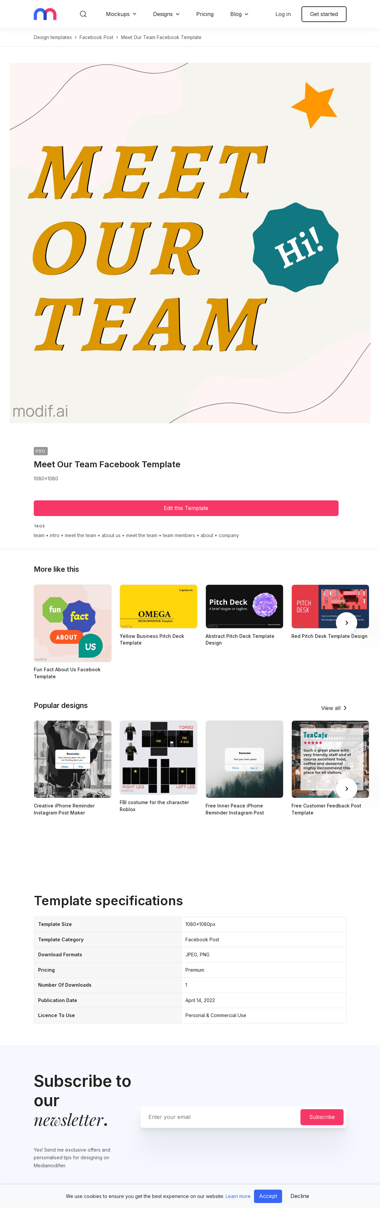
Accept (268, 1196)
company (229, 535)
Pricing (205, 14)
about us (111, 535)
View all (331, 708)
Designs (163, 14)
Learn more (238, 1196)
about (207, 535)
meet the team (80, 535)
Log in (283, 14)
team (39, 535)
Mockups (118, 14)
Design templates (53, 37)
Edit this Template (186, 508)
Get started (324, 14)
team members (179, 535)
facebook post (96, 37)
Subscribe (322, 1117)
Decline (299, 1196)
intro (54, 535)
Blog (236, 14)
